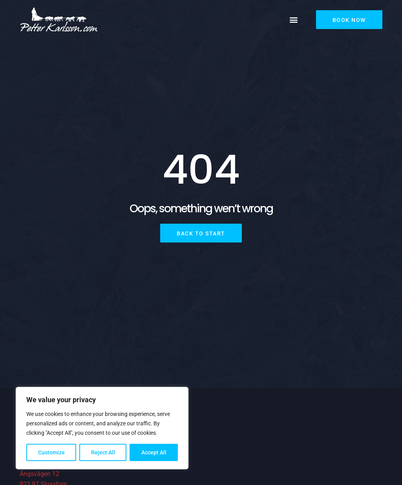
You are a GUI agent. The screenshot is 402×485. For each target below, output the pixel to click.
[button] (293, 19)
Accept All (153, 452)
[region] (102, 428)
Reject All (103, 452)
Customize (51, 452)
